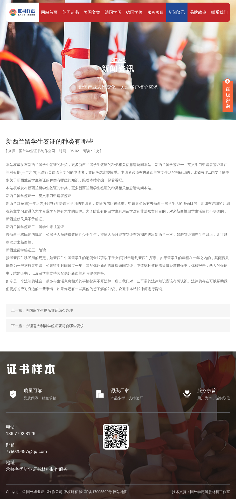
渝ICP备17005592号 (95, 492)
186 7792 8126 (20, 433)
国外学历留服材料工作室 (210, 492)
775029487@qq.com (26, 451)
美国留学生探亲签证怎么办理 (49, 310)
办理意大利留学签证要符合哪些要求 (55, 326)
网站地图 (120, 492)
